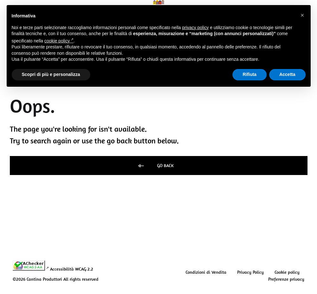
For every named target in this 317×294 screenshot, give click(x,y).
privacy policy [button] (195, 27)
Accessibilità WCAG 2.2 (71, 269)
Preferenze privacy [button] (286, 279)
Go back (155, 166)
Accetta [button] (287, 74)
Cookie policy (287, 272)
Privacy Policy (250, 272)
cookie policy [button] (58, 40)
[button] (302, 15)
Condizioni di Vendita (206, 272)
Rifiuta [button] (250, 74)
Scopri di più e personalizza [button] (51, 74)
